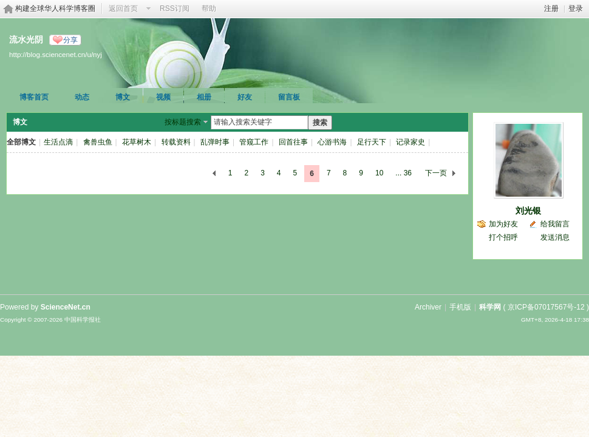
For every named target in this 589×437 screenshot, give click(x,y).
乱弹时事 (215, 142)
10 (379, 173)
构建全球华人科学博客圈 (55, 8)
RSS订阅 (174, 8)
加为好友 (503, 224)
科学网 (490, 307)
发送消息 (555, 237)
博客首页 (34, 97)
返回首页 (123, 8)
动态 (82, 97)
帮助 (209, 8)
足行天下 (371, 142)
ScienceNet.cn (65, 307)
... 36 (403, 173)
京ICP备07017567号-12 (546, 307)
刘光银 (528, 210)
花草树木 (136, 142)
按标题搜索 (183, 122)
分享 (70, 40)
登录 (575, 8)
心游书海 (332, 142)
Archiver (428, 307)
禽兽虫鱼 (97, 142)
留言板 (289, 97)
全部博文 (21, 142)
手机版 (460, 307)
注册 (551, 8)
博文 (122, 97)
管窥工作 (253, 142)
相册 (204, 97)
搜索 (320, 122)
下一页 (436, 173)
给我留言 (555, 224)
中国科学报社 (82, 319)
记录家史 (410, 142)
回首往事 (293, 142)
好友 (244, 97)
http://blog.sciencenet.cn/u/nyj (55, 54)
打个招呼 (503, 237)
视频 (163, 97)
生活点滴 (58, 142)
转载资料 (176, 142)
